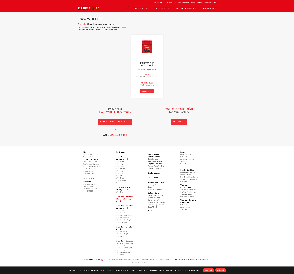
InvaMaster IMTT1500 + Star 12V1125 (124, 244)
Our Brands (120, 152)
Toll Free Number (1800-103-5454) (89, 185)
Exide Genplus (153, 159)
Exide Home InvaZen (123, 217)
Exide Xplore (120, 192)
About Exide (87, 154)
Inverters (183, 209)
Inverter (86, 176)
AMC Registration (183, 2)
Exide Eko (119, 183)
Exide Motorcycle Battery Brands (123, 188)
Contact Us (87, 182)
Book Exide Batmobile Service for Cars (188, 173)
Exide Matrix (120, 166)
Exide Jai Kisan (121, 180)
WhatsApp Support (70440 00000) (90, 190)
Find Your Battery (162, 8)
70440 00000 (158, 2)
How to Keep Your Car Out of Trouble (156, 206)
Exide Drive (119, 176)
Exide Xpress (120, 178)
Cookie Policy (154, 270)
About (85, 152)
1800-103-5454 (171, 2)
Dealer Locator (210, 8)
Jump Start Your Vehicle (156, 202)
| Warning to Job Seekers (139, 262)
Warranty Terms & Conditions (188, 201)
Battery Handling (154, 198)
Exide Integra (185, 207)
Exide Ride (119, 173)
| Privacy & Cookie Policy (123, 259)
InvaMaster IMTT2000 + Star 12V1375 (124, 249)
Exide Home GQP (122, 234)
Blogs (182, 152)
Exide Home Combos (124, 241)
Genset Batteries (89, 178)
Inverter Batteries (89, 173)
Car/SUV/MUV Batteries (91, 162)
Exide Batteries (185, 154)
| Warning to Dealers (162, 259)
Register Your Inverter (188, 192)
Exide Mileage (120, 168)
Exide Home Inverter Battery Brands (124, 207)
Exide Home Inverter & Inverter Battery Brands (124, 198)
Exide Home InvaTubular (124, 213)
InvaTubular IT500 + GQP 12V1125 (123, 253)
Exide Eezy (119, 171)
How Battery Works (155, 189)
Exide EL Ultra (120, 210)
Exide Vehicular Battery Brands (122, 158)
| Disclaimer (135, 259)
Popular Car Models (155, 168)
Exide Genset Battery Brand (154, 155)
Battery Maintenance (155, 195)
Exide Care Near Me (156, 178)
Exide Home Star (121, 236)
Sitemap (112, 259)
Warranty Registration (186, 8)
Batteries (183, 205)
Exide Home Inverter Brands (124, 228)
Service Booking (140, 8)
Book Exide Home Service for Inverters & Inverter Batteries (189, 179)
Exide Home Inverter (187, 164)
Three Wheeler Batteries (92, 166)
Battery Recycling (154, 200)
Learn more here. (190, 270)
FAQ (215, 2)
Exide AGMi (120, 161)
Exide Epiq (119, 164)
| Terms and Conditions (147, 259)
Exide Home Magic (122, 231)
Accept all (211, 270)
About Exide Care (89, 157)
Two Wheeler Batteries (91, 164)
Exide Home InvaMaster (124, 215)
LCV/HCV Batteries (90, 169)
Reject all (223, 270)
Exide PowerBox (121, 222)
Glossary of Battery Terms (155, 186)
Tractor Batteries (89, 171)
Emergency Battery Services (187, 160)
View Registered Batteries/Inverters (187, 195)
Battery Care (208, 2)
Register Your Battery (188, 190)
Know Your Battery (196, 2)
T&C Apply (147, 74)
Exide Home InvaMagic (123, 220)
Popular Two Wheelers (156, 166)
